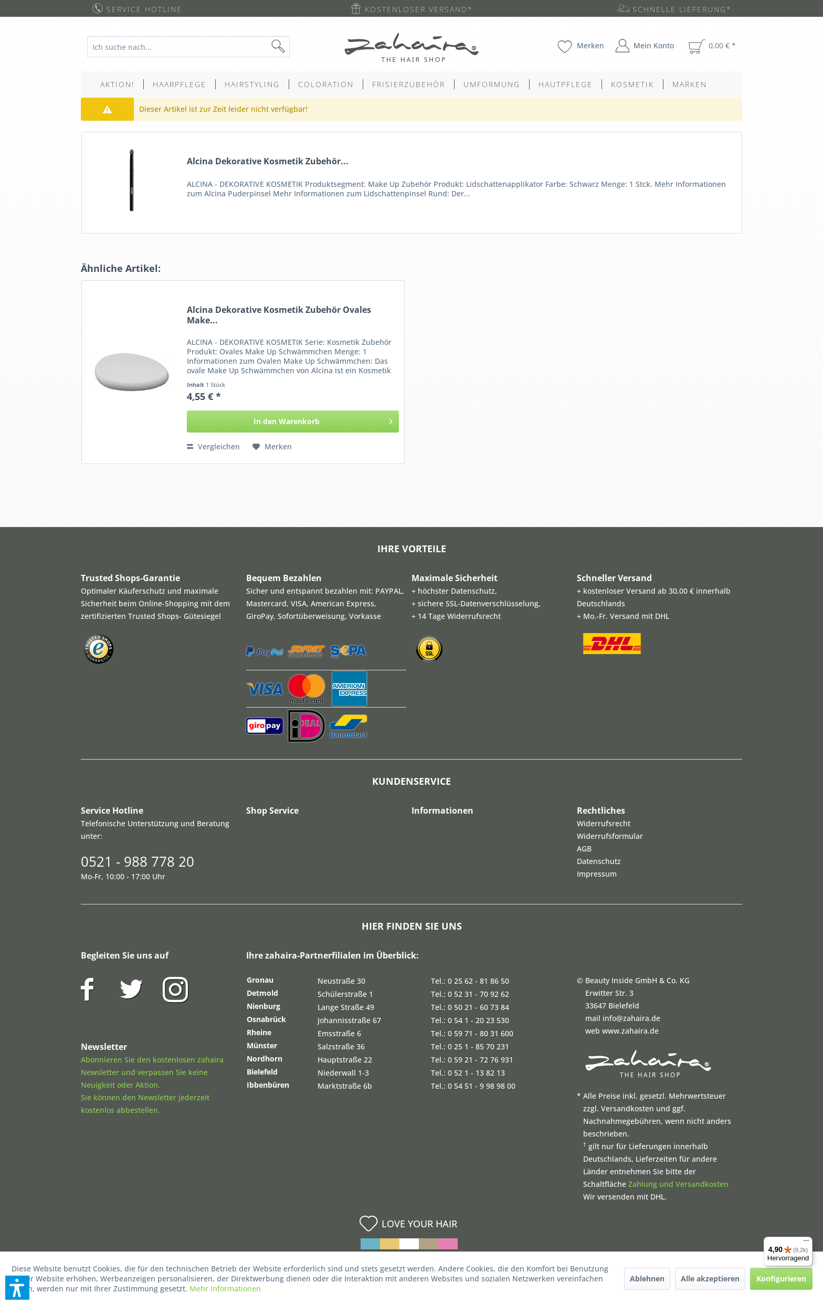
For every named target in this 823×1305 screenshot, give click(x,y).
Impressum (597, 874)
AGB (584, 849)
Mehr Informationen (225, 1288)
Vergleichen (213, 446)
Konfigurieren (781, 1278)
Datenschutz (599, 861)
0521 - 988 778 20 (137, 861)
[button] (17, 1288)
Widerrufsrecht (603, 823)
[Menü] (806, 1243)
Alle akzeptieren (710, 1278)
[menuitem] (196, 46)
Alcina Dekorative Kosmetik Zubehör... (268, 161)
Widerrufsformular (610, 836)
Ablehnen (647, 1278)
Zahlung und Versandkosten (678, 1184)
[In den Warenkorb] (293, 422)
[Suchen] (295, 46)
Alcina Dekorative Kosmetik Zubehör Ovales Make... (279, 314)
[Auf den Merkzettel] (272, 446)
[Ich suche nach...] (188, 46)
